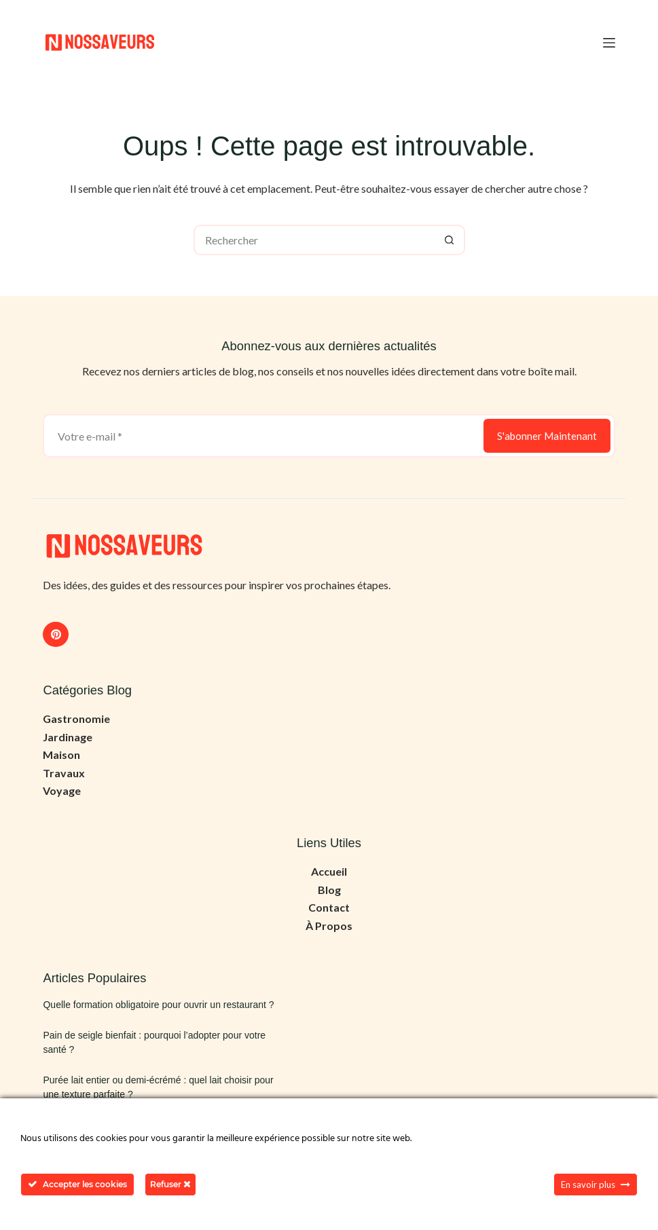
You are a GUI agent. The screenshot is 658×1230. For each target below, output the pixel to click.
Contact (329, 907)
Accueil (329, 871)
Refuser (170, 1184)
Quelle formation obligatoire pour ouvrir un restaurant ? (158, 1004)
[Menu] (609, 43)
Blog (329, 889)
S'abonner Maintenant (547, 436)
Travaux (64, 772)
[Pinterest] (56, 635)
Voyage (62, 790)
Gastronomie (76, 718)
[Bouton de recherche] (450, 240)
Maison (61, 754)
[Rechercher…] (314, 240)
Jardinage (67, 736)
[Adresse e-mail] (262, 436)
